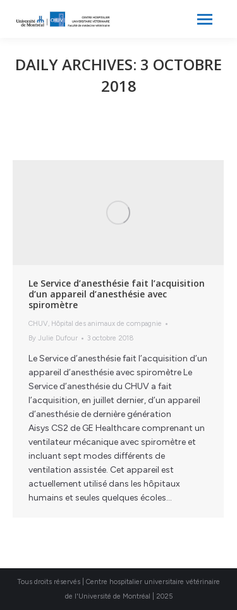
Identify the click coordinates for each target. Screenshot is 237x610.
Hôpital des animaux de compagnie (106, 324)
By (53, 338)
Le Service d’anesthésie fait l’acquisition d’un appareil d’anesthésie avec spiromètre (116, 294)
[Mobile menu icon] (204, 19)
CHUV (38, 324)
